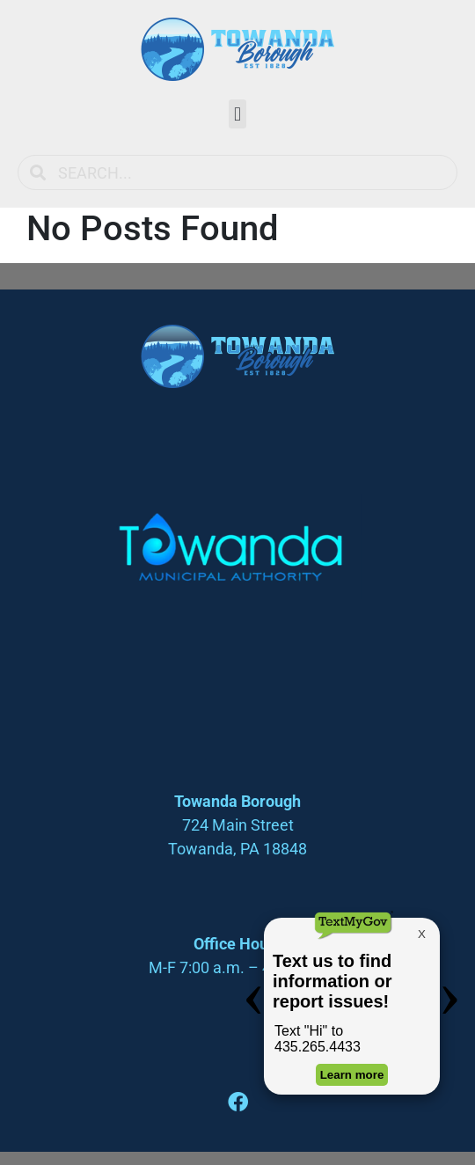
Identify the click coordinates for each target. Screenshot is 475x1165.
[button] (237, 113)
